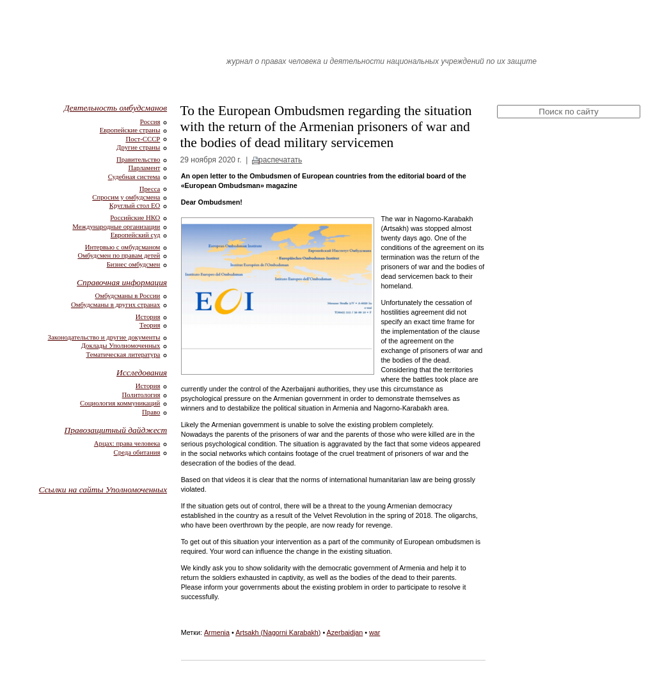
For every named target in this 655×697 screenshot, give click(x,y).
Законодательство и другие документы (104, 337)
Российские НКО (135, 217)
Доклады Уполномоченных (121, 345)
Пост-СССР (142, 139)
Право (151, 412)
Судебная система (134, 176)
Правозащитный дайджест (116, 430)
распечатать (280, 159)
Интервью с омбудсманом (123, 247)
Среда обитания (137, 452)
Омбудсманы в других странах (115, 304)
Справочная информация (122, 282)
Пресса (150, 188)
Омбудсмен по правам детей (118, 255)
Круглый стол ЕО (135, 205)
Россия (150, 121)
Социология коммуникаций (120, 403)
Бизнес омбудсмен (134, 264)
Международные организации (116, 226)
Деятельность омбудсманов (115, 108)
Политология (141, 394)
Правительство (138, 159)
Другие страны (138, 147)
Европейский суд (136, 235)
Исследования (141, 372)
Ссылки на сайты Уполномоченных (103, 489)
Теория (149, 325)
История (148, 316)
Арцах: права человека (127, 443)
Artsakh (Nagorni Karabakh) (277, 632)
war (374, 632)
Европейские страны (130, 130)
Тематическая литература (123, 354)
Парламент (144, 167)
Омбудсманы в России (127, 295)
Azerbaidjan (345, 632)
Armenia (217, 632)
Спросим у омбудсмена (126, 197)
